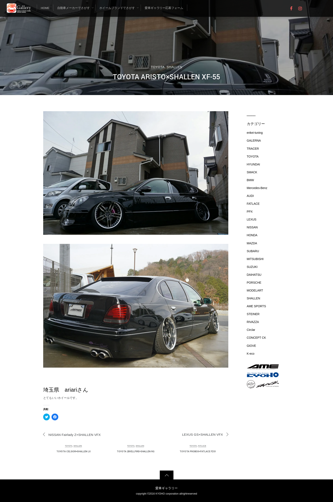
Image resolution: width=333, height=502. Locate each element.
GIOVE (251, 345)
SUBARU (253, 251)
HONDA (252, 235)
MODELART (255, 290)
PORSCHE (254, 282)
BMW (250, 180)
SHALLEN (174, 67)
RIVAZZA (253, 322)
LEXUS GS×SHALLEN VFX (202, 434)
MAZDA (252, 243)
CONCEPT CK (256, 337)
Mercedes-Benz (257, 188)
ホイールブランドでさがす (117, 8)
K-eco (250, 353)
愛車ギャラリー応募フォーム (164, 8)
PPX (250, 211)
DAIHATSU (254, 274)
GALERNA (254, 140)
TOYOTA (158, 67)
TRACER (253, 148)
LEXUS (251, 219)
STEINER (253, 314)
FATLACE (202, 446)
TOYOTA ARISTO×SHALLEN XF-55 (166, 77)
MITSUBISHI (255, 259)
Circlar (251, 329)
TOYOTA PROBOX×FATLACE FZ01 (198, 451)
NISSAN (252, 227)
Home (45, 8)
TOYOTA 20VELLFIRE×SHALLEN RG (135, 451)
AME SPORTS (256, 306)
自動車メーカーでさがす (73, 8)
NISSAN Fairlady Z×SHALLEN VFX (75, 435)
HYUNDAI (253, 164)
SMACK (252, 172)
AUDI (250, 196)
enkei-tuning (255, 132)
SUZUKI (252, 267)
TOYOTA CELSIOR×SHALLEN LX (73, 451)
